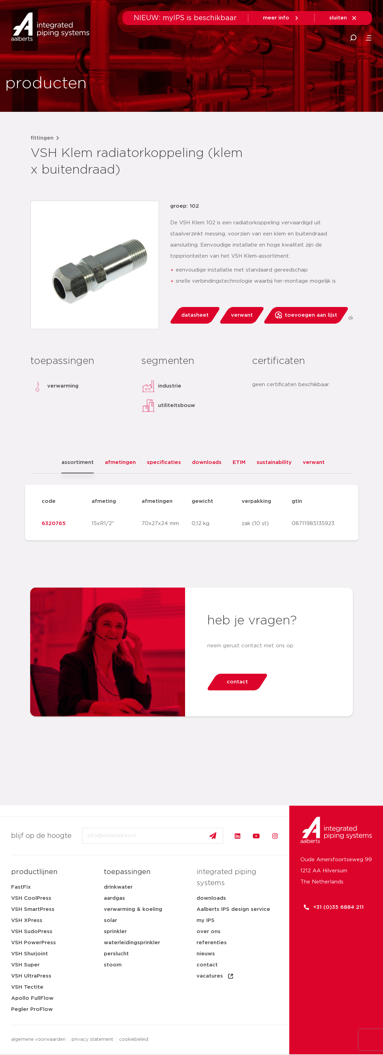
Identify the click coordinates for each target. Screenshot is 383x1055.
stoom (113, 964)
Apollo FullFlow (32, 998)
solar (110, 920)
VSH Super (25, 964)
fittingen (42, 138)
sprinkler (115, 931)
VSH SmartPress (33, 909)
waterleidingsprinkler (132, 942)
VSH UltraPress (31, 976)
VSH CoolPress (31, 898)
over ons (208, 931)
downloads (211, 898)
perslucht (116, 953)
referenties (212, 942)
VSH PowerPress (33, 942)
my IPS (206, 920)
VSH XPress (26, 920)
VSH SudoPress (31, 931)
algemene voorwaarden (38, 1039)
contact (207, 964)
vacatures (215, 976)
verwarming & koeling (133, 909)
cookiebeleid (133, 1039)
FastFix (21, 887)
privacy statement (92, 1039)
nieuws (206, 953)
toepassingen (127, 872)
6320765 (54, 523)
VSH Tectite (27, 987)
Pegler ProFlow (32, 1009)
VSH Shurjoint (29, 953)
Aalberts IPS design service (233, 909)
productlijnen (34, 872)
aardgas (114, 898)
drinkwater (118, 887)
